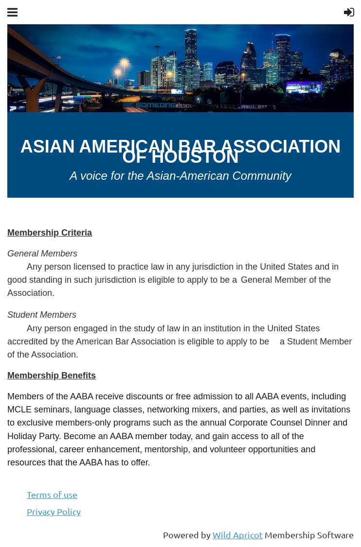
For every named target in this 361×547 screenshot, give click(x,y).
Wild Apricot (238, 535)
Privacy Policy (54, 511)
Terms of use (52, 494)
